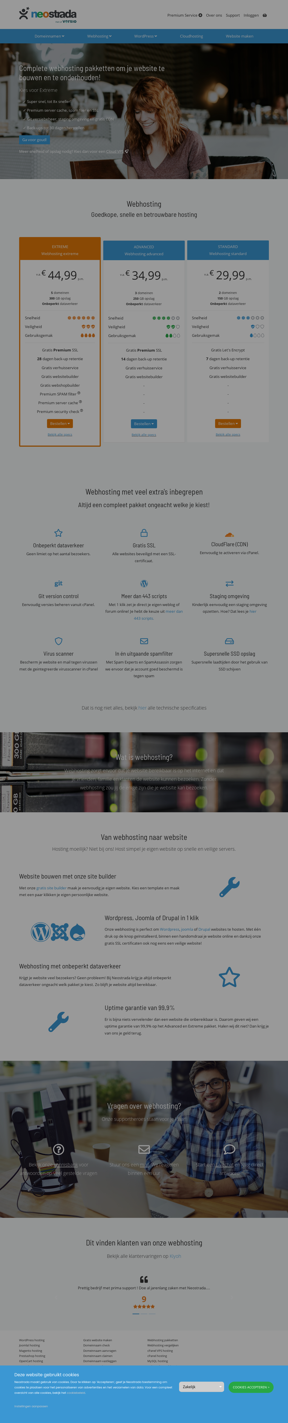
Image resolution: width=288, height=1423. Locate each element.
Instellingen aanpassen (31, 1406)
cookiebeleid (76, 1393)
